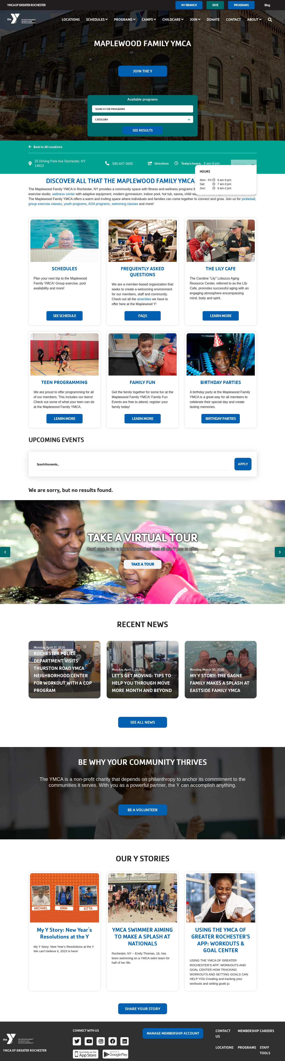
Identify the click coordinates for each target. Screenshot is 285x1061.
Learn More (220, 313)
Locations (71, 19)
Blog (267, 5)
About (254, 19)
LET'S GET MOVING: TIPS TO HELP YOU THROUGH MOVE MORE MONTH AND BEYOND (142, 680)
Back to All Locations (47, 146)
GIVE (215, 5)
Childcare (172, 19)
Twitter (77, 1039)
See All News (142, 719)
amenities (144, 296)
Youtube (89, 1039)
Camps (149, 19)
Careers (267, 1028)
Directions (161, 162)
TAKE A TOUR (142, 561)
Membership (248, 1028)
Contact (233, 19)
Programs (241, 5)
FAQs (142, 313)
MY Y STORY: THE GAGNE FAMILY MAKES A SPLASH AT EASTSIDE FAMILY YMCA (219, 680)
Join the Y (142, 71)
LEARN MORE (64, 415)
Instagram (101, 1039)
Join (195, 19)
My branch (189, 5)
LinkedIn (124, 1039)
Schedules (97, 19)
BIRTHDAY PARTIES (220, 415)
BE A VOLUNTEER (143, 807)
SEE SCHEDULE (64, 313)
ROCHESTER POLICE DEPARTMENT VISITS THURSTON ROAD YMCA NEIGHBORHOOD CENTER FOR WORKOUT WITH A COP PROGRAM (63, 669)
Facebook (112, 1039)
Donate (213, 19)
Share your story (142, 1006)
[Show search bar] (271, 19)
